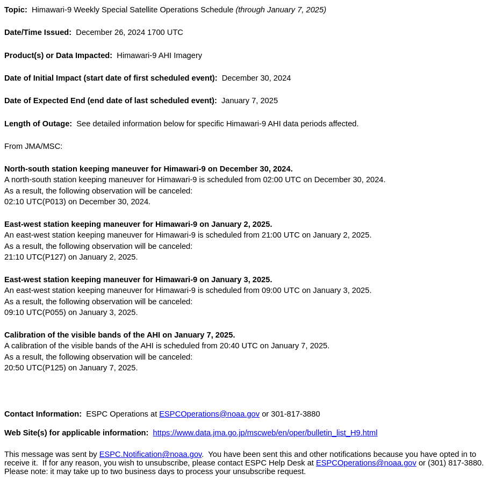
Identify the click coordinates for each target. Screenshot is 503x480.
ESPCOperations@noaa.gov (209, 414)
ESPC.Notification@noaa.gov (150, 454)
